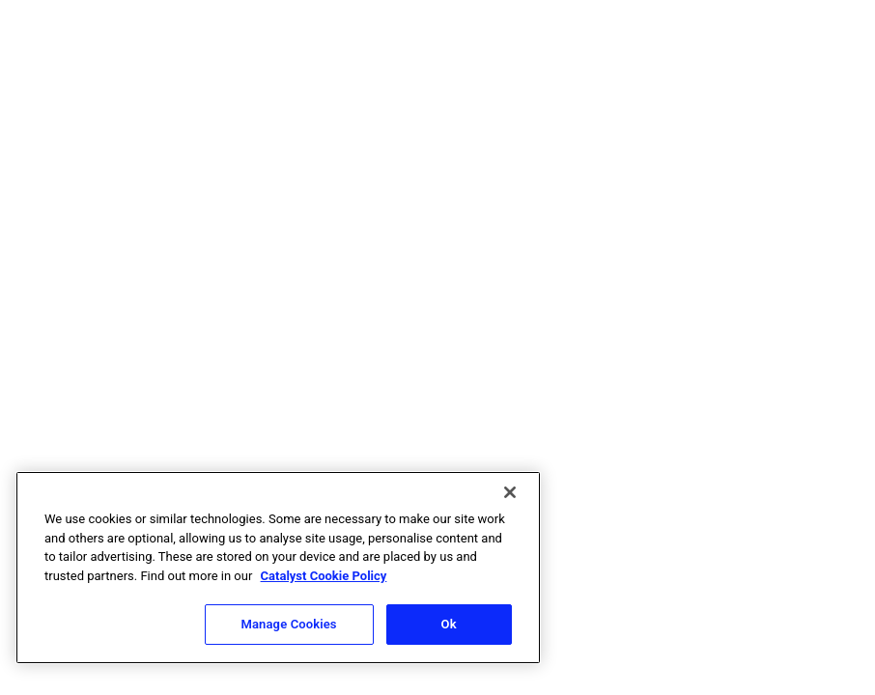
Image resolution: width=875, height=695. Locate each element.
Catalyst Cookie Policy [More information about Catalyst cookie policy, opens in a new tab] (324, 576)
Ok (449, 624)
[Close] (510, 492)
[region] (278, 567)
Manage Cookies (289, 624)
